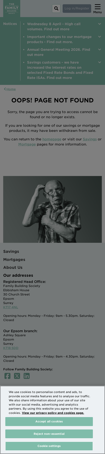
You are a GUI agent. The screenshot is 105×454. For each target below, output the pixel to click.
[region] (52, 420)
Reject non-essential (49, 433)
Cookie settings (49, 446)
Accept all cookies (49, 421)
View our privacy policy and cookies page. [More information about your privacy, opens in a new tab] (53, 413)
